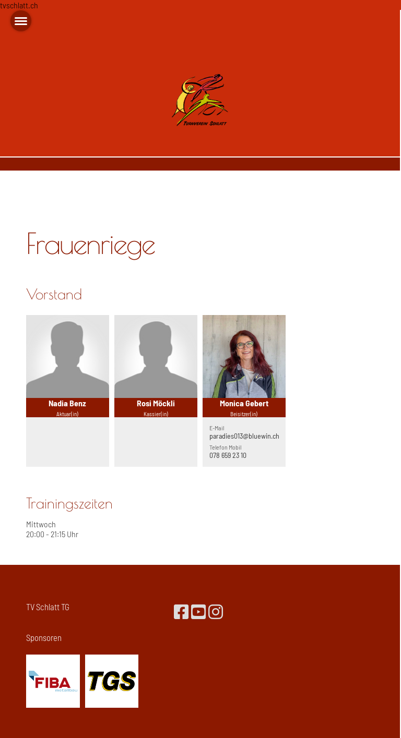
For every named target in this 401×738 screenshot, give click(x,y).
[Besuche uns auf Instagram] (215, 611)
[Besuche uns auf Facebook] (181, 611)
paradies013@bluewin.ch (244, 435)
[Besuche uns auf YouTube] (198, 611)
